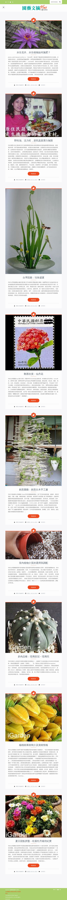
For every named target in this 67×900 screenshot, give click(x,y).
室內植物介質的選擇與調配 (33, 563)
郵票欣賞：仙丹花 (33, 374)
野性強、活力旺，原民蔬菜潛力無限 (33, 140)
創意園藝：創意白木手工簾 (33, 489)
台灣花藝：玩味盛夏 (33, 277)
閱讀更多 (33, 79)
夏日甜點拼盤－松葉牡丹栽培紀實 (33, 841)
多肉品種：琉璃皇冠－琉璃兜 (33, 656)
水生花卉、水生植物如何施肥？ (33, 52)
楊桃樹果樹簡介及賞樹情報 (33, 745)
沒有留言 (43, 85)
